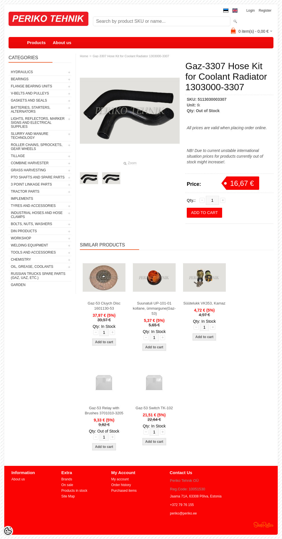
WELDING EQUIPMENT (29, 245)
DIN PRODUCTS (24, 231)
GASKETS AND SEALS (29, 100)
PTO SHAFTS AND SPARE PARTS (38, 177)
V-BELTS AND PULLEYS (30, 93)
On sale (67, 485)
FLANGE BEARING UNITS (31, 86)
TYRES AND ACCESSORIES (33, 206)
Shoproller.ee (263, 525)
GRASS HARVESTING (28, 170)
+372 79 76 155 (182, 505)
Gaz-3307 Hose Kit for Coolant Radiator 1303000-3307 (131, 56)
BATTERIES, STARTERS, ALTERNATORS (30, 110)
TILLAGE (18, 156)
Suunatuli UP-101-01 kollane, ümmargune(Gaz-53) (154, 308)
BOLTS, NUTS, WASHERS (31, 224)
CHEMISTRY (21, 260)
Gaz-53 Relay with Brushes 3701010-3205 (104, 410)
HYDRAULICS (22, 72)
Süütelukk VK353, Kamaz (204, 303)
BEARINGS (20, 79)
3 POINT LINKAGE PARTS (31, 184)
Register (265, 11)
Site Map (68, 496)
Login (250, 11)
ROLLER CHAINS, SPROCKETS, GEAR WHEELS (36, 147)
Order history (121, 485)
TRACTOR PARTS (25, 192)
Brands (66, 479)
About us (62, 42)
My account (120, 479)
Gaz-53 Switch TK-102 (154, 408)
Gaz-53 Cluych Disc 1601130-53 (104, 305)
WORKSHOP (21, 238)
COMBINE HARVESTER (29, 163)
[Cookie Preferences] (8, 531)
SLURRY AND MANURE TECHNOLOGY (29, 136)
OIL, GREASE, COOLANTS (32, 267)
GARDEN (18, 285)
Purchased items (124, 491)
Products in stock (74, 491)
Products (36, 42)
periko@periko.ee (183, 513)
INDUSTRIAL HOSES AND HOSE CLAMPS (37, 215)
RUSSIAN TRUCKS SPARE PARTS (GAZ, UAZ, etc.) (38, 276)
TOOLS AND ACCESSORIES (33, 252)
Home (84, 56)
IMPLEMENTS (22, 199)
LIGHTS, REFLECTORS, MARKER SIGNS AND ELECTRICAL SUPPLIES (37, 123)
